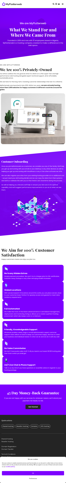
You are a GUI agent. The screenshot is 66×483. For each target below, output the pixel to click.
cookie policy (10, 466)
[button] (56, 4)
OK (33, 473)
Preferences (33, 478)
